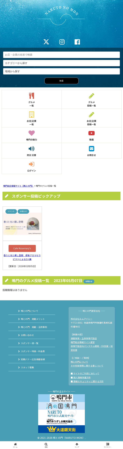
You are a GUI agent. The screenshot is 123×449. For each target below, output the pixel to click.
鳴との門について (29, 310)
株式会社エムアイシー (81, 318)
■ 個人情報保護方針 (81, 377)
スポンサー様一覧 (29, 343)
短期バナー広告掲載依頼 (33, 359)
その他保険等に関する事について (87, 365)
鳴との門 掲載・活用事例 (34, 327)
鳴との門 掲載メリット (33, 318)
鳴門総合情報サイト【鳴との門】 (18, 185)
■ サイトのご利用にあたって (85, 373)
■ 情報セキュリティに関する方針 (87, 381)
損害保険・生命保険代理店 (84, 338)
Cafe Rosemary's (22, 248)
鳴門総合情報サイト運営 (83, 342)
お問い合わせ (27, 335)
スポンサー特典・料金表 (33, 351)
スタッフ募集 (27, 367)
